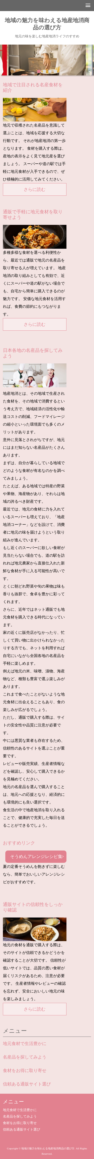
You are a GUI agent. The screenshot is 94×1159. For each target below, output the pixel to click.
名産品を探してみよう (24, 1057)
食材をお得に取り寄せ (24, 1070)
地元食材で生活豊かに (24, 1043)
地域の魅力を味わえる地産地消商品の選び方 (47, 24)
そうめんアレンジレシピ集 (36, 856)
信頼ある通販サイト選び (27, 1084)
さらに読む (34, 189)
